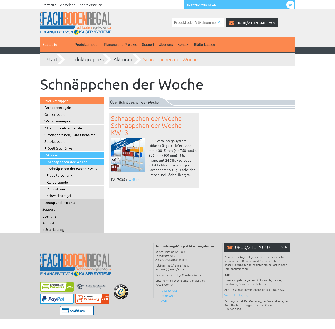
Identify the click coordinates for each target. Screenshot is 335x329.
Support (148, 44)
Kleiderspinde (57, 182)
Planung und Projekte (120, 44)
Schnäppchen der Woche (170, 59)
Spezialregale (54, 141)
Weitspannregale (57, 121)
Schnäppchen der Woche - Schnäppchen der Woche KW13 (148, 125)
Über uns (166, 44)
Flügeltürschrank (59, 175)
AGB (164, 300)
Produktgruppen (87, 44)
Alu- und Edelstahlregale (63, 128)
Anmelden (67, 5)
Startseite (49, 5)
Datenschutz (169, 290)
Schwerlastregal (59, 195)
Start (52, 59)
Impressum (168, 295)
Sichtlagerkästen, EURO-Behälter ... (71, 134)
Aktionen (123, 59)
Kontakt (183, 44)
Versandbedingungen (237, 295)
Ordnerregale (54, 114)
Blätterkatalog (204, 44)
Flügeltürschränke (58, 148)
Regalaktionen (58, 189)
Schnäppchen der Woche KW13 (73, 168)
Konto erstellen (90, 5)
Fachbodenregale (57, 107)
